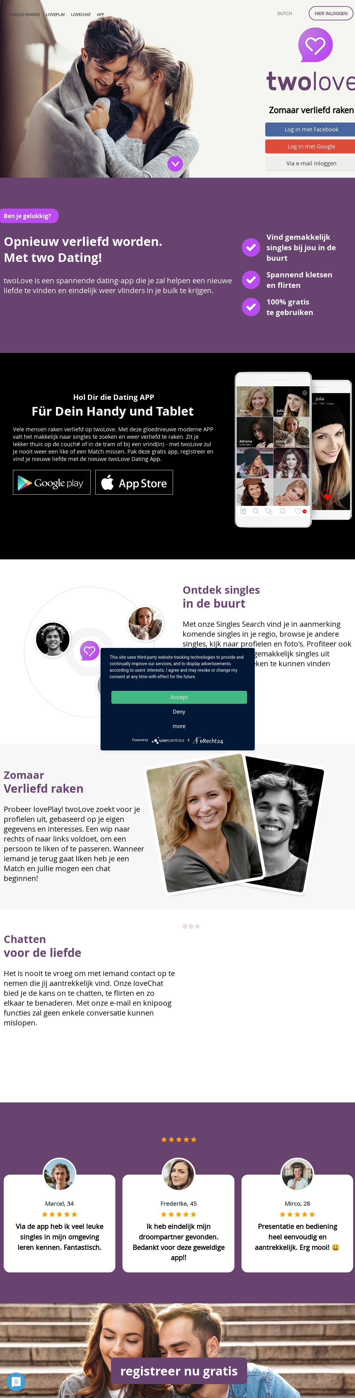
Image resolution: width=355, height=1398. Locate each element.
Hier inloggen (331, 13)
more (179, 726)
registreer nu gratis (179, 1370)
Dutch (284, 13)
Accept (179, 697)
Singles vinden (24, 14)
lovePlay (55, 14)
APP (100, 14)
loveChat (81, 14)
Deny (179, 711)
